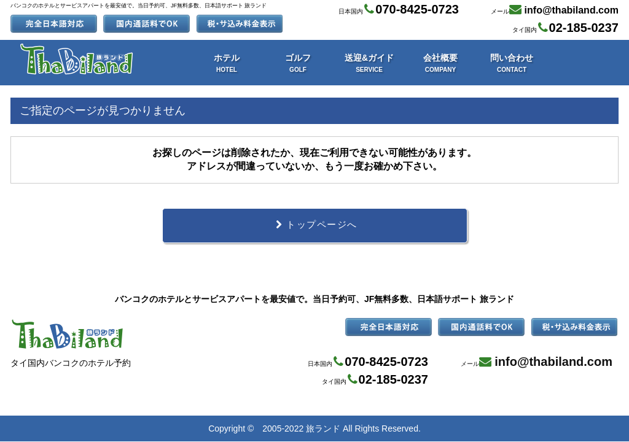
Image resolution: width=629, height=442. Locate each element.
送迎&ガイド (369, 63)
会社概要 (440, 63)
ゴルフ (298, 63)
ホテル (227, 63)
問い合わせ (511, 63)
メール (555, 9)
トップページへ (314, 226)
